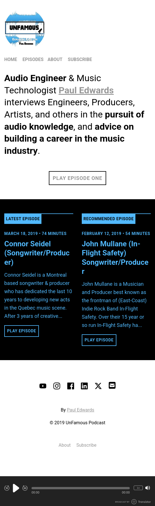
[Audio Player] (77, 491)
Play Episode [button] (21, 331)
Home (10, 59)
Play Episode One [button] (77, 178)
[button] (81, 488)
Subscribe (80, 59)
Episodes (32, 59)
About (54, 59)
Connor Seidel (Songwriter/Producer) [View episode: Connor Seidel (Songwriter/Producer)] (37, 253)
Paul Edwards (80, 410)
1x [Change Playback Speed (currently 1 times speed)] (138, 487)
